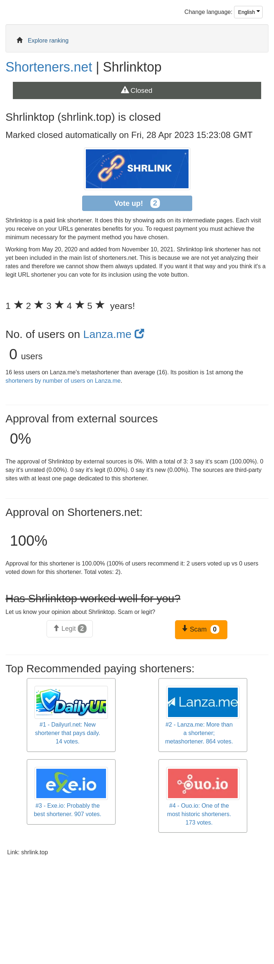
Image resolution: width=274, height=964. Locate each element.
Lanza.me (113, 334)
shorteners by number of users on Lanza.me (63, 381)
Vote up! (137, 203)
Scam (200, 629)
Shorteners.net (49, 66)
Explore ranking (48, 40)
